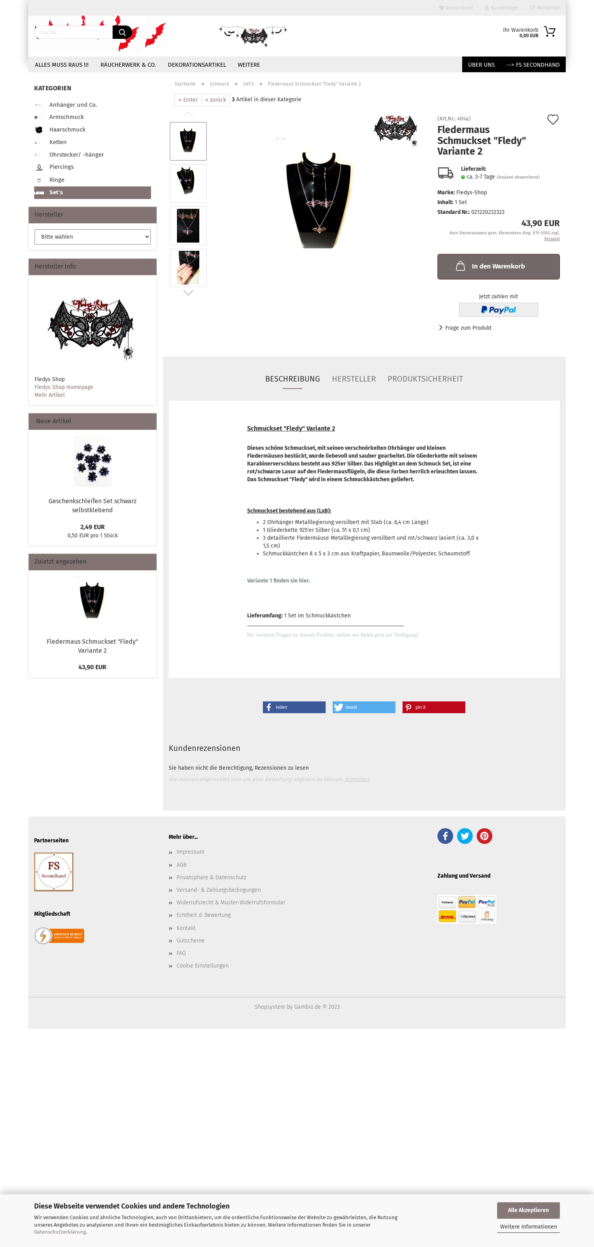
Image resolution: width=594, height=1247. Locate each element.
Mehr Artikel (50, 395)
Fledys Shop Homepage (64, 387)
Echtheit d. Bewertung (204, 915)
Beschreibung (292, 378)
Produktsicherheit (425, 378)
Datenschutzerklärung (60, 1232)
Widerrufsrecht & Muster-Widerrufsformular (231, 902)
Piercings (54, 167)
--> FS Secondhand (533, 64)
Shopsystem (270, 1007)
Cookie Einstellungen (203, 965)
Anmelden (357, 779)
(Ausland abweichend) (518, 177)
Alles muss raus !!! (62, 64)
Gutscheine (191, 940)
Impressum (190, 852)
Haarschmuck (60, 130)
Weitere (249, 64)
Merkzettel (545, 8)
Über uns (481, 64)
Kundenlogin (501, 8)
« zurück (215, 100)
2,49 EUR (92, 527)
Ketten (50, 142)
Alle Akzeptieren (528, 1210)
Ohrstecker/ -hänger (69, 154)
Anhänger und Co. (65, 104)
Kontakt (186, 928)
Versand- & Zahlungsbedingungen (219, 890)
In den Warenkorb (489, 265)
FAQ (181, 953)
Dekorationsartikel (197, 64)
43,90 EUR (92, 667)
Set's (48, 192)
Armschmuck (59, 117)
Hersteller (354, 378)
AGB (181, 865)
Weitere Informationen (528, 1226)
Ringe (49, 180)
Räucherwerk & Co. (128, 64)
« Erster (188, 100)
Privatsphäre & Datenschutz (211, 877)
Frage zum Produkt (468, 328)
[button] (294, 707)
